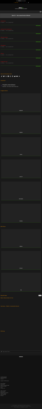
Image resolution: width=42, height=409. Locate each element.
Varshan (21, 220)
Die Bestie (21, 198)
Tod (21, 289)
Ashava (21, 246)
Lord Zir (21, 176)
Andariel (21, 110)
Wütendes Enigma (4, 37)
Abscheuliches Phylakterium (6, 29)
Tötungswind (3, 45)
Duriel (21, 154)
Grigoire (21, 132)
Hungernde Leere (4, 61)
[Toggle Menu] (40, 11)
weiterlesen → (38, 25)
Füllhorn (2, 53)
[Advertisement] (21, 340)
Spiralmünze (3, 21)
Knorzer (21, 268)
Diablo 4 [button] (21, 1)
